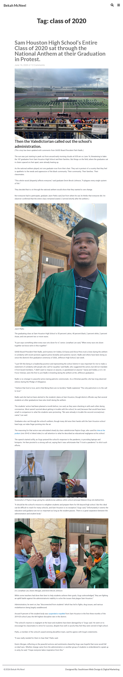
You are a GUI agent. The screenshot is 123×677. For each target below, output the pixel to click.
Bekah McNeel (18, 5)
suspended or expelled (57, 615)
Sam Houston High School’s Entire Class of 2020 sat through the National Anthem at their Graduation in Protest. (59, 51)
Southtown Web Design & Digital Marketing (98, 669)
